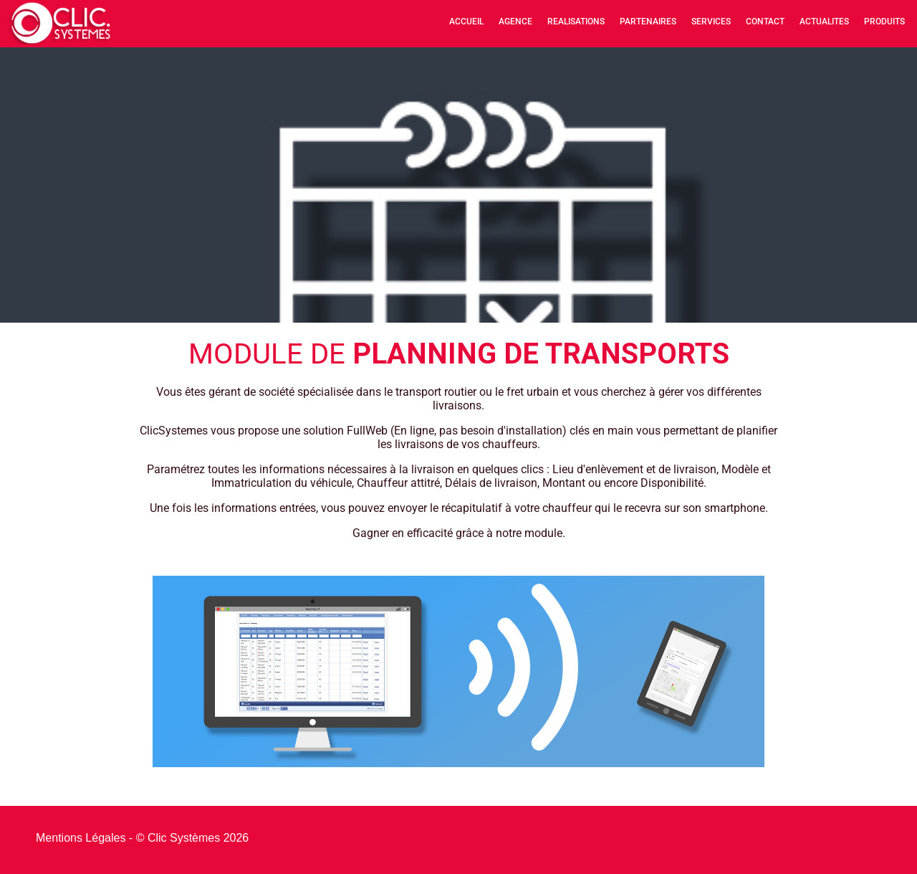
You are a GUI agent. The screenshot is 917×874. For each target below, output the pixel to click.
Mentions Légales (80, 838)
